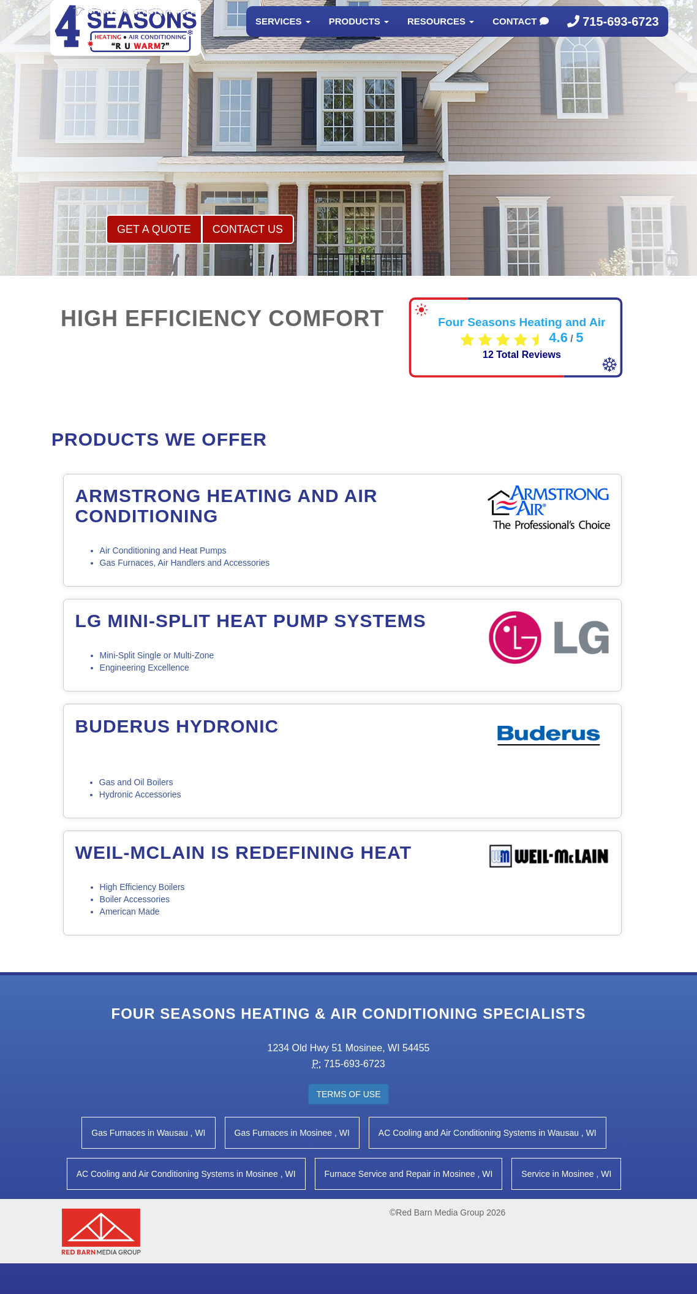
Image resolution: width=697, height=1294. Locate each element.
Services (283, 33)
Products (359, 33)
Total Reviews (522, 354)
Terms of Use (348, 1094)
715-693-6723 (613, 33)
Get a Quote (154, 229)
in (148, 1133)
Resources (440, 33)
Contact (520, 33)
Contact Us (248, 229)
